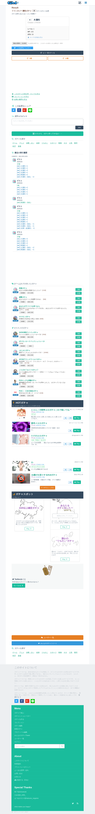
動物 (60, 143)
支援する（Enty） (21, 780)
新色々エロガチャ (39, 423)
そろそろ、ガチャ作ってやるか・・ (47, 134)
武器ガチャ (23, 288)
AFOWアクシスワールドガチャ (30, 359)
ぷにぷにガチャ (24, 350)
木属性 (37, 20)
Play (77, 418)
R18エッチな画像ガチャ (27, 380)
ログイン (17, 742)
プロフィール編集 (20, 732)
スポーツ (53, 143)
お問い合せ (18, 773)
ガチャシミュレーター (22, 716)
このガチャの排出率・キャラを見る (26, 94)
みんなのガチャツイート (47, 643)
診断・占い (30, 143)
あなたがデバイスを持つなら (29, 306)
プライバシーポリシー (22, 767)
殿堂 (75, 143)
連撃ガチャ (23, 297)
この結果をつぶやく (22, 48)
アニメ (21, 143)
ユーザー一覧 (47, 637)
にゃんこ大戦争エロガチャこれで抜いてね (50, 410)
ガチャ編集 (18, 726)
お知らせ (17, 777)
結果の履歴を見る (19, 99)
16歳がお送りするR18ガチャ (44, 475)
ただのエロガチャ (39, 436)
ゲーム (14, 143)
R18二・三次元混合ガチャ (28, 391)
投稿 (79, 127)
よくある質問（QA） (22, 770)
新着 (19, 146)
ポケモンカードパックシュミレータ (32, 341)
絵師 (38, 143)
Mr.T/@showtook (20, 792)
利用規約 (17, 764)
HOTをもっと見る (47, 487)
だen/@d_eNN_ (20, 795)
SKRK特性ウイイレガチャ (28, 332)
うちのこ (45, 143)
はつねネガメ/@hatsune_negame (26, 798)
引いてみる (18, 585)
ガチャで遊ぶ (19, 713)
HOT (14, 146)
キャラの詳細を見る (35, 37)
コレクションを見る (20, 96)
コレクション (19, 722)
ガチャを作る (19, 719)
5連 (29, 58)
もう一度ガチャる (47, 53)
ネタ (65, 143)
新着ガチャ (18, 729)
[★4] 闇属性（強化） (24, 202)
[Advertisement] (47, 75)
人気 (70, 143)
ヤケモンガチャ (24, 317)
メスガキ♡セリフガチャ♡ (28, 370)
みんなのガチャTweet (22, 735)
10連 (65, 58)
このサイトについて (21, 760)
